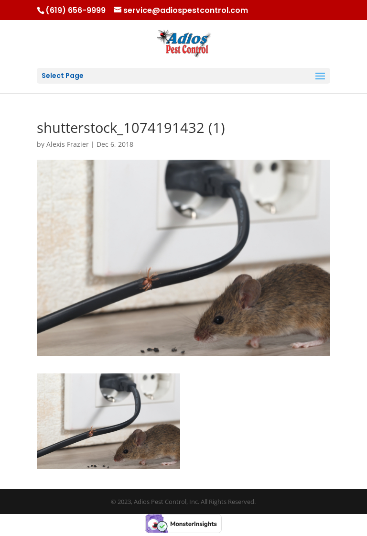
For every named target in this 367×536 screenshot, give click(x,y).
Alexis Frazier (67, 144)
